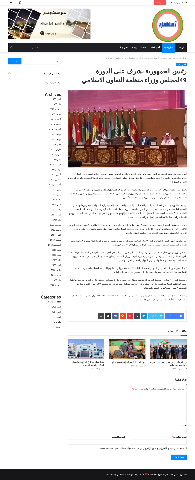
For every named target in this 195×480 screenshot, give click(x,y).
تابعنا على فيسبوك (53, 82)
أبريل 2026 (56, 99)
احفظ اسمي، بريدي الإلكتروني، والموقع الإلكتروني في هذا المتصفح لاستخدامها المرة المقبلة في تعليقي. (141, 448)
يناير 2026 (57, 104)
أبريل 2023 (56, 265)
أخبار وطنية (168, 47)
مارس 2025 (56, 149)
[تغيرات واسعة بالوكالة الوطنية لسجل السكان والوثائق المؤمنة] (86, 349)
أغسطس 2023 (54, 245)
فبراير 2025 (56, 154)
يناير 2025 (57, 159)
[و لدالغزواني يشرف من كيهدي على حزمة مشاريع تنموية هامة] (168, 349)
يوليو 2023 (56, 250)
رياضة (134, 47)
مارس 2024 (56, 210)
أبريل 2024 (56, 205)
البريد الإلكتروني (179, 437)
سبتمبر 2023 (55, 240)
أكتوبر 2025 (56, 119)
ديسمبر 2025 (55, 109)
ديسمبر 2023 (55, 225)
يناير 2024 (57, 220)
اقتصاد (143, 47)
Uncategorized (54, 302)
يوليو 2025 (56, 134)
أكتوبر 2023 (56, 235)
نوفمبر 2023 (56, 230)
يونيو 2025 (56, 139)
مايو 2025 (57, 144)
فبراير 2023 (56, 275)
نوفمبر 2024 (56, 169)
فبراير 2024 (56, 215)
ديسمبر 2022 (55, 285)
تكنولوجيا (124, 47)
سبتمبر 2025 (55, 124)
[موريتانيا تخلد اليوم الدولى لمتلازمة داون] (127, 349)
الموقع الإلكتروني (118, 437)
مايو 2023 (57, 260)
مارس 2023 (56, 270)
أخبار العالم (155, 47)
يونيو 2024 (56, 195)
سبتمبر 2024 (55, 179)
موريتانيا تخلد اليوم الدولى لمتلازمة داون (128, 362)
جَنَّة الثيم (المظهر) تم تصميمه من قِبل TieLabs (125, 474)
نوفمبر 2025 (56, 114)
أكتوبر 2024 (56, 174)
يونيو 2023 (56, 255)
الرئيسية (180, 47)
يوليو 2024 (56, 189)
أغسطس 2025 (54, 129)
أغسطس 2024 (54, 184)
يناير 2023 (57, 280)
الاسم (184, 425)
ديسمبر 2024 (55, 164)
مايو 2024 (57, 200)
